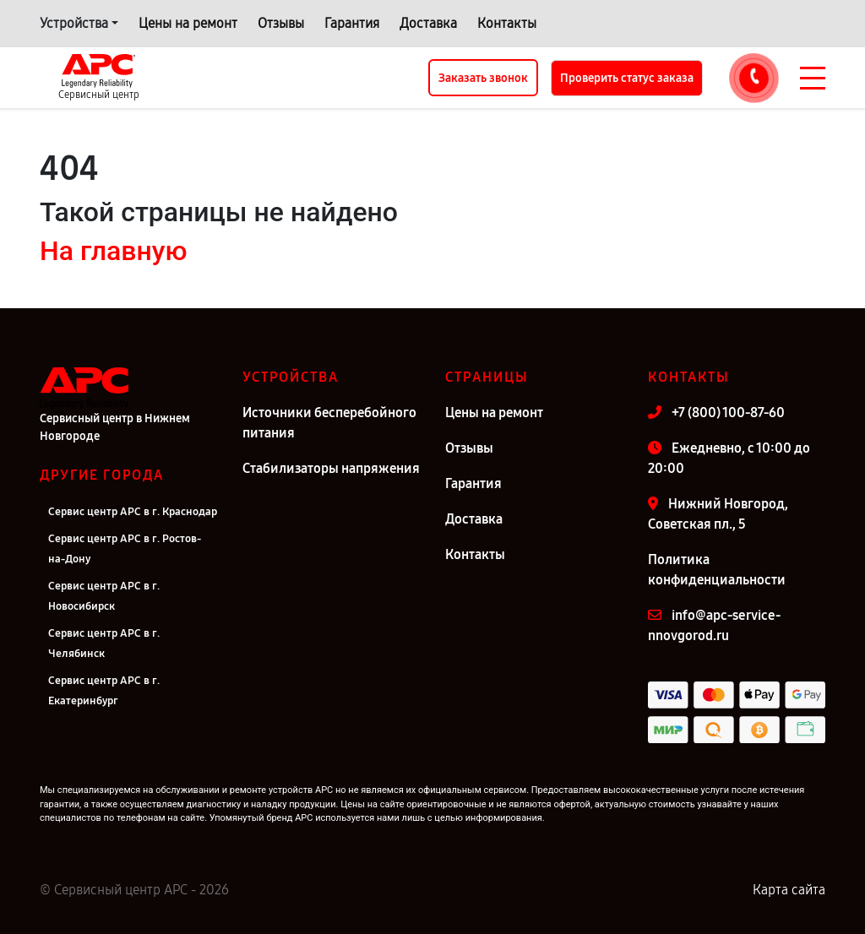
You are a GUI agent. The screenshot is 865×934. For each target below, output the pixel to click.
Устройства (74, 23)
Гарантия (351, 23)
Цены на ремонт (188, 23)
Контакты (506, 23)
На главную (113, 251)
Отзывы (281, 23)
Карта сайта (789, 890)
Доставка (428, 23)
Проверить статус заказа (627, 78)
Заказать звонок (483, 78)
